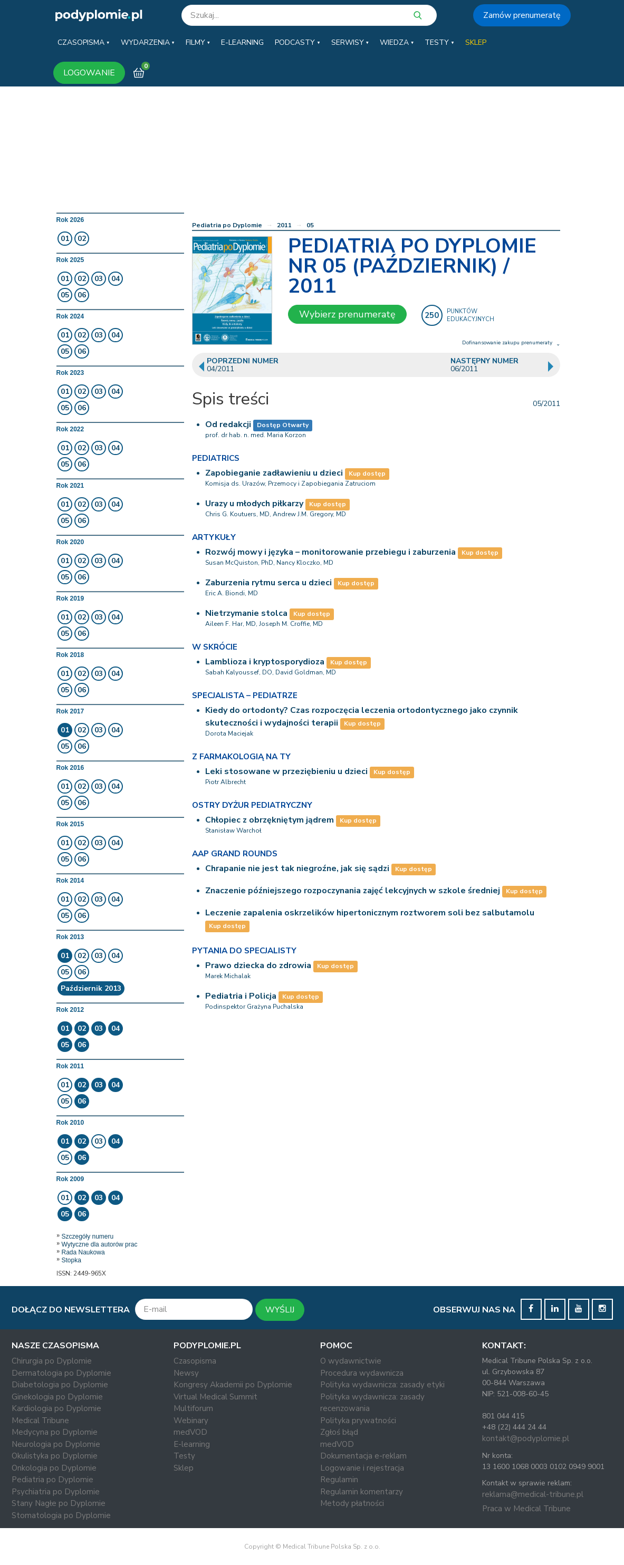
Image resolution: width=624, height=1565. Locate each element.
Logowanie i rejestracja (362, 1468)
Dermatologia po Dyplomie (61, 1373)
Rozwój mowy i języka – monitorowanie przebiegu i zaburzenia (330, 552)
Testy (184, 1456)
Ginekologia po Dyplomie (57, 1397)
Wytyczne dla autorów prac (100, 1244)
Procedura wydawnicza (362, 1373)
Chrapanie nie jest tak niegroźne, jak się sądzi (297, 868)
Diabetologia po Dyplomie (60, 1384)
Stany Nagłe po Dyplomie (58, 1503)
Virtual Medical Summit (215, 1397)
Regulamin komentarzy (361, 1491)
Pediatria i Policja (240, 996)
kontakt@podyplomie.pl (525, 1438)
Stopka (71, 1260)
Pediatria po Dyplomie (227, 225)
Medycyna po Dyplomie (55, 1432)
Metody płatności (352, 1503)
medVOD (190, 1432)
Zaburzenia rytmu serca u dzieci (268, 582)
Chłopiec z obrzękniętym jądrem (269, 820)
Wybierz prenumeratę (347, 314)
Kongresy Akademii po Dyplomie (233, 1384)
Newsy (186, 1373)
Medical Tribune (40, 1420)
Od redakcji (228, 424)
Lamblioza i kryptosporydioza (264, 662)
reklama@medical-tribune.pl (532, 1494)
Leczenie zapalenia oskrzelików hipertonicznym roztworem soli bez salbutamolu (369, 913)
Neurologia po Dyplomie (56, 1444)
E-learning (192, 1444)
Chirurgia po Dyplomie (52, 1361)
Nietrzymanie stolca (246, 613)
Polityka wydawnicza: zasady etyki (382, 1384)
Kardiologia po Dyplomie (56, 1408)
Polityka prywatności (358, 1420)
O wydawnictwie (350, 1361)
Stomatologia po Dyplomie (61, 1515)
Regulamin (339, 1479)
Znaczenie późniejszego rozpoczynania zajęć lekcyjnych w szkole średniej (352, 890)
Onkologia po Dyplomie (54, 1468)
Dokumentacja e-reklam (363, 1456)
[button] (83, 43)
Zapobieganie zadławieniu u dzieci (274, 473)
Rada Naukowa (83, 1252)
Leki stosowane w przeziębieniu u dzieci (286, 771)
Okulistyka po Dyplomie (55, 1456)
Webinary (191, 1420)
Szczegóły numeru (88, 1236)
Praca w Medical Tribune (526, 1508)
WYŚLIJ (279, 1310)
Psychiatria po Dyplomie (56, 1491)
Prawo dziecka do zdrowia (258, 965)
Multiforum (193, 1408)
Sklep (184, 1468)
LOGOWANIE (89, 73)
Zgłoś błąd (339, 1432)
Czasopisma (195, 1361)
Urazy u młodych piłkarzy (254, 503)
